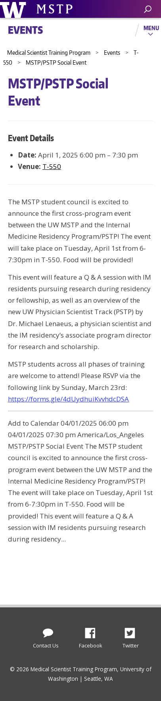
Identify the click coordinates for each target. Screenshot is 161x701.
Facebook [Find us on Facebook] (93, 630)
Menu (151, 27)
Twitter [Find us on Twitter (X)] (133, 630)
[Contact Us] (47, 631)
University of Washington (14, 9)
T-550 (51, 166)
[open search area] (147, 9)
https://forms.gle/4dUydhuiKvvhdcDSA (68, 398)
